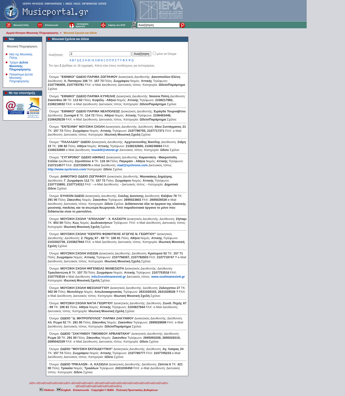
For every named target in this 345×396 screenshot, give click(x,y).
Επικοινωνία (51, 25)
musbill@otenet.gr (105, 150)
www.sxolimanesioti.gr (168, 276)
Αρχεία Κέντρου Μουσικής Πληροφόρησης (32, 32)
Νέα (11, 39)
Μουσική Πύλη (21, 25)
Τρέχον (20, 66)
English (64, 390)
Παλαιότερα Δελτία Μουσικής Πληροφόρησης (21, 78)
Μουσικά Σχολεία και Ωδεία (80, 32)
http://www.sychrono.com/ (67, 169)
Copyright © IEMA (102, 390)
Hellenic (47, 390)
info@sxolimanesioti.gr (108, 276)
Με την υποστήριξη (22, 93)
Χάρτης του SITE (116, 25)
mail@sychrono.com (132, 165)
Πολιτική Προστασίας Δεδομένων (137, 390)
